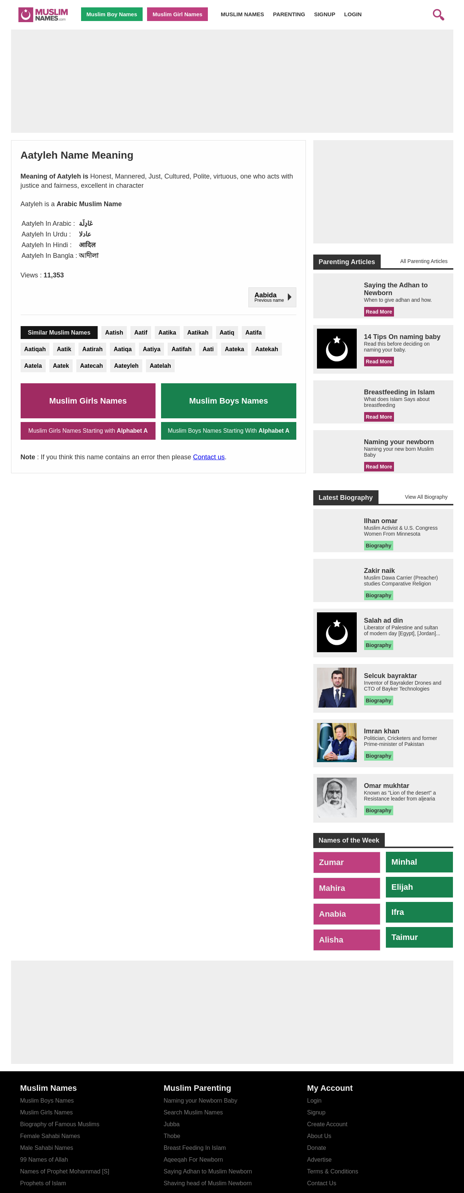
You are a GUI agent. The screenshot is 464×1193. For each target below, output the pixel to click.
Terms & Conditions (332, 1171)
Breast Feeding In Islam (195, 1148)
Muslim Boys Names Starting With (228, 431)
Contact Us (321, 1183)
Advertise (319, 1159)
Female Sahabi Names (50, 1136)
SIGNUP (324, 14)
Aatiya (151, 349)
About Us (319, 1136)
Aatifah (181, 349)
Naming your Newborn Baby (200, 1100)
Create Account (327, 1124)
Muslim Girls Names (88, 400)
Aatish (114, 332)
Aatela (33, 366)
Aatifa (253, 332)
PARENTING (289, 14)
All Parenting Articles (423, 261)
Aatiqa (123, 349)
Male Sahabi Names (46, 1148)
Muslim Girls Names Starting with (88, 431)
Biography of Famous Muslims (60, 1124)
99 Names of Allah (44, 1159)
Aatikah (198, 332)
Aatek (61, 366)
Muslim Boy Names (112, 14)
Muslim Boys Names (228, 400)
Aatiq (227, 332)
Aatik (64, 349)
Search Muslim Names (193, 1112)
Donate (316, 1148)
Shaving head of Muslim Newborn (208, 1183)
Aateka (234, 349)
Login (314, 1100)
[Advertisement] (232, 81)
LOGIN (353, 14)
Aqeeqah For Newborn (193, 1159)
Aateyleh (126, 366)
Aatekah (266, 349)
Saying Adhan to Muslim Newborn (208, 1171)
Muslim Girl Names (177, 14)
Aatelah (160, 366)
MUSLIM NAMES (242, 14)
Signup (316, 1112)
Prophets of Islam (43, 1183)
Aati (208, 349)
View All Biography (426, 497)
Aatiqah (35, 349)
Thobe (172, 1136)
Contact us (209, 457)
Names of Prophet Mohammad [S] (64, 1171)
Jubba (172, 1124)
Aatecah (91, 366)
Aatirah (92, 349)
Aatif (140, 332)
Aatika (167, 332)
